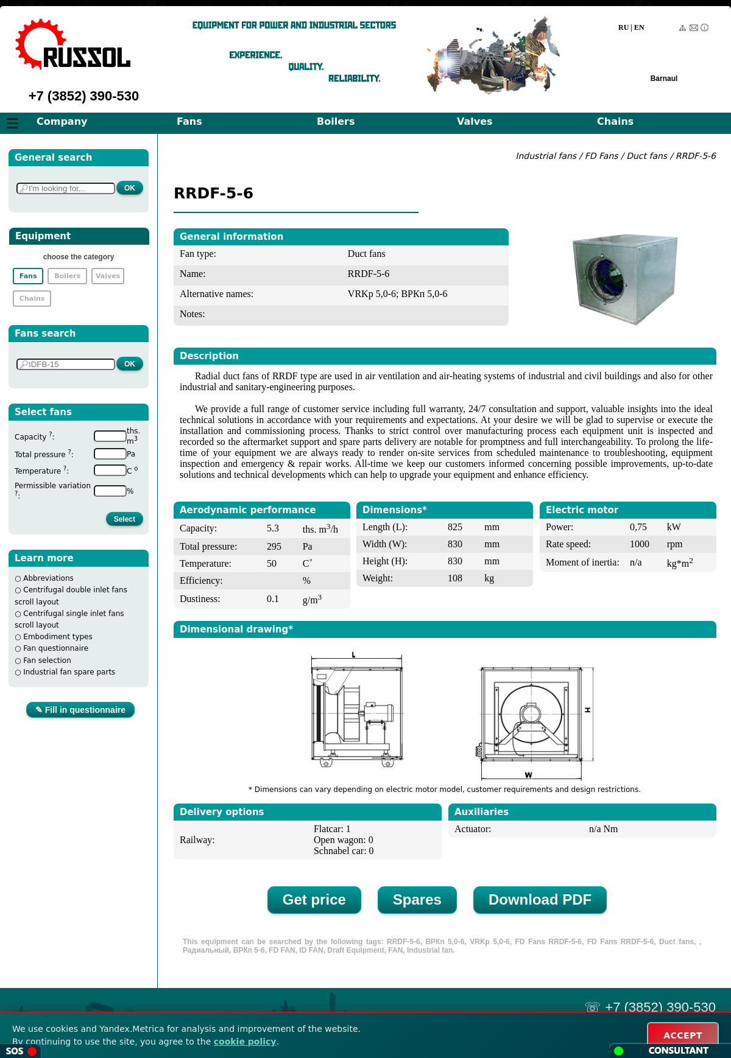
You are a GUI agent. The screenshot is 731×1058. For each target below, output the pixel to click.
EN (639, 27)
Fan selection (47, 660)
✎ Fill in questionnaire (80, 710)
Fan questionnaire (55, 648)
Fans (189, 121)
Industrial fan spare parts (69, 672)
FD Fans (601, 156)
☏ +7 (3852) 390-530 (650, 1007)
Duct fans (647, 156)
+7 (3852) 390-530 (84, 95)
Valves (475, 121)
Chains (615, 121)
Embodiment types (57, 636)
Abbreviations (48, 578)
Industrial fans (545, 156)
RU (623, 27)
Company (62, 121)
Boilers (336, 121)
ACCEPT (682, 1035)
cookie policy (245, 1041)
